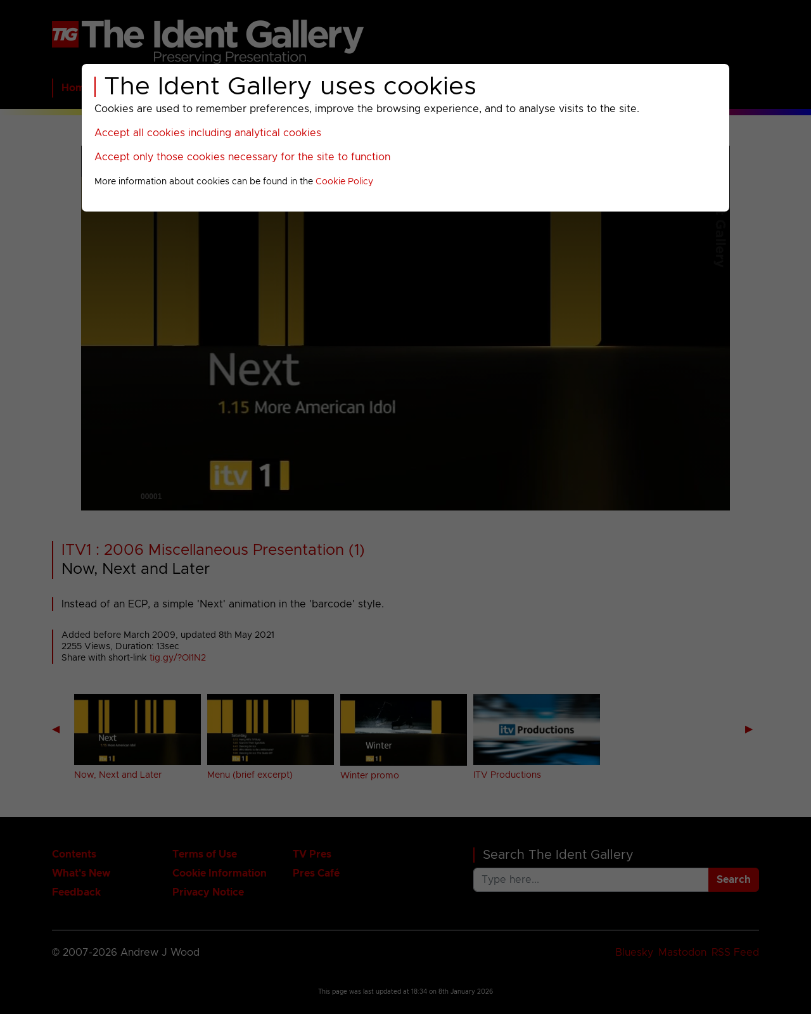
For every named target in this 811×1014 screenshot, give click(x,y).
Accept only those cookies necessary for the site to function (242, 157)
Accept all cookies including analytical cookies (207, 133)
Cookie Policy (344, 181)
